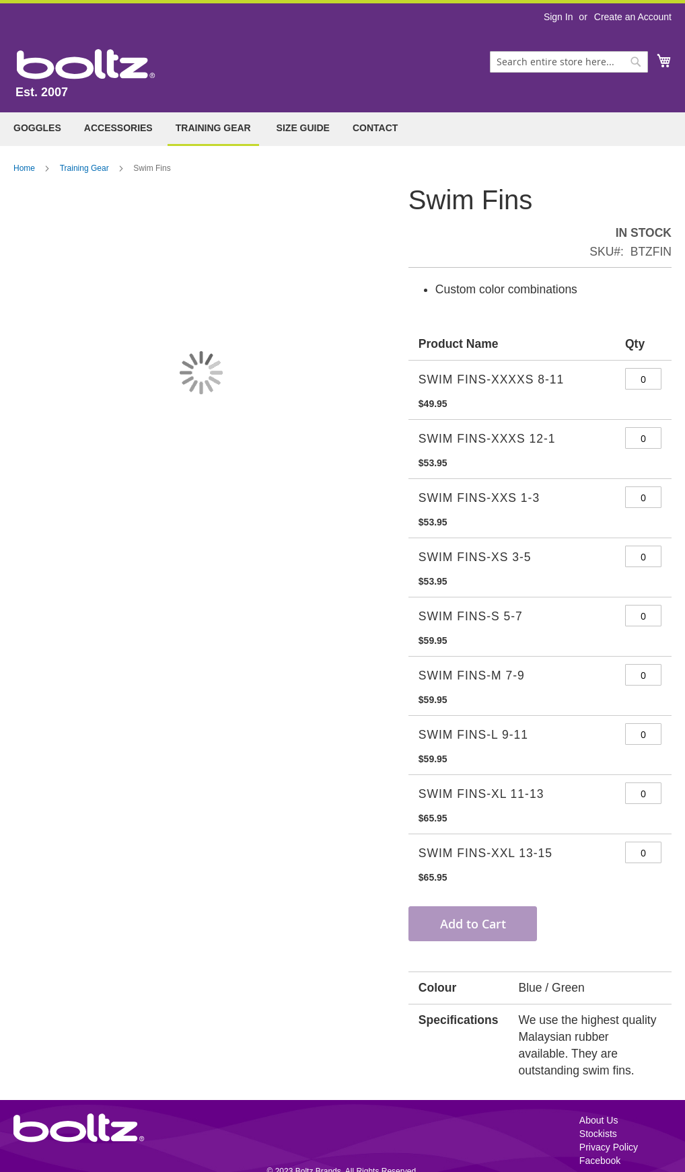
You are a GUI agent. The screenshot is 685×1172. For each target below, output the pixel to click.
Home (24, 168)
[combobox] (569, 62)
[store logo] (86, 64)
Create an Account (633, 16)
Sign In (558, 16)
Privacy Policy (608, 1147)
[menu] (342, 129)
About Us (598, 1120)
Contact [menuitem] (375, 127)
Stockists (598, 1133)
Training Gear (84, 168)
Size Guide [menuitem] (303, 127)
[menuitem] (37, 128)
